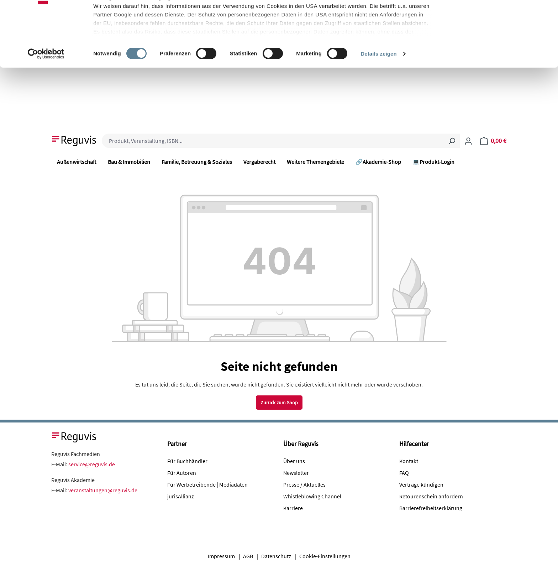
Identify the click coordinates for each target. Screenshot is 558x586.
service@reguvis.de (91, 464)
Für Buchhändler (187, 461)
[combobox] (273, 141)
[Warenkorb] (493, 141)
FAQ (404, 472)
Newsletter (296, 472)
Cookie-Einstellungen (325, 556)
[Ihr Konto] (468, 141)
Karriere (293, 508)
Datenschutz (276, 556)
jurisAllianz (180, 496)
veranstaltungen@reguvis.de (102, 490)
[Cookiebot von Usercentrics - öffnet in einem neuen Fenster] (46, 108)
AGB (248, 556)
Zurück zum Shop (279, 402)
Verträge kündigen (421, 484)
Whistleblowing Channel (312, 496)
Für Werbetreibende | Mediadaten (207, 484)
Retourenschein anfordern (431, 496)
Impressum (221, 556)
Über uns (294, 461)
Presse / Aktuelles (304, 484)
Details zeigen (378, 108)
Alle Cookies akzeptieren (498, 19)
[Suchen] (451, 141)
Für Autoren (181, 472)
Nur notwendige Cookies (498, 42)
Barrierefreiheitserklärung (430, 508)
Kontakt (408, 461)
